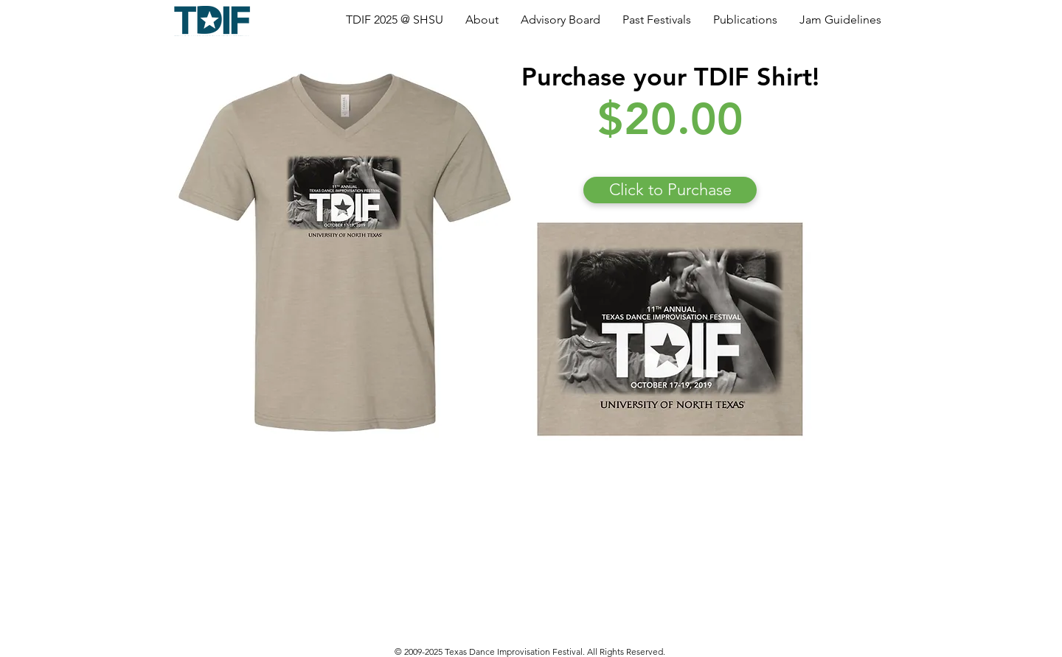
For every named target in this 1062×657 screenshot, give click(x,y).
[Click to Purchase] (670, 190)
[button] (394, 19)
